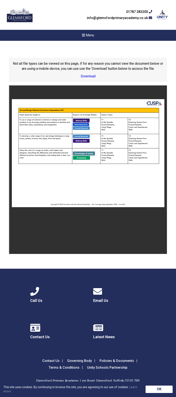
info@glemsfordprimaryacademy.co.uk (119, 18)
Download (88, 76)
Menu (88, 35)
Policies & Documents (117, 361)
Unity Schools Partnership (107, 368)
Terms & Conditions (64, 368)
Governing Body (79, 361)
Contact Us (51, 361)
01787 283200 (139, 12)
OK (159, 389)
